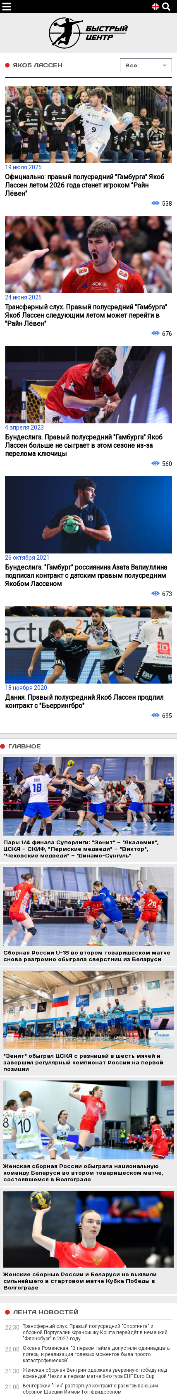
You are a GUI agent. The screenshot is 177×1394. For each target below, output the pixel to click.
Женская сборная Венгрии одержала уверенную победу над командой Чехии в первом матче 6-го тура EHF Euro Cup (95, 1373)
